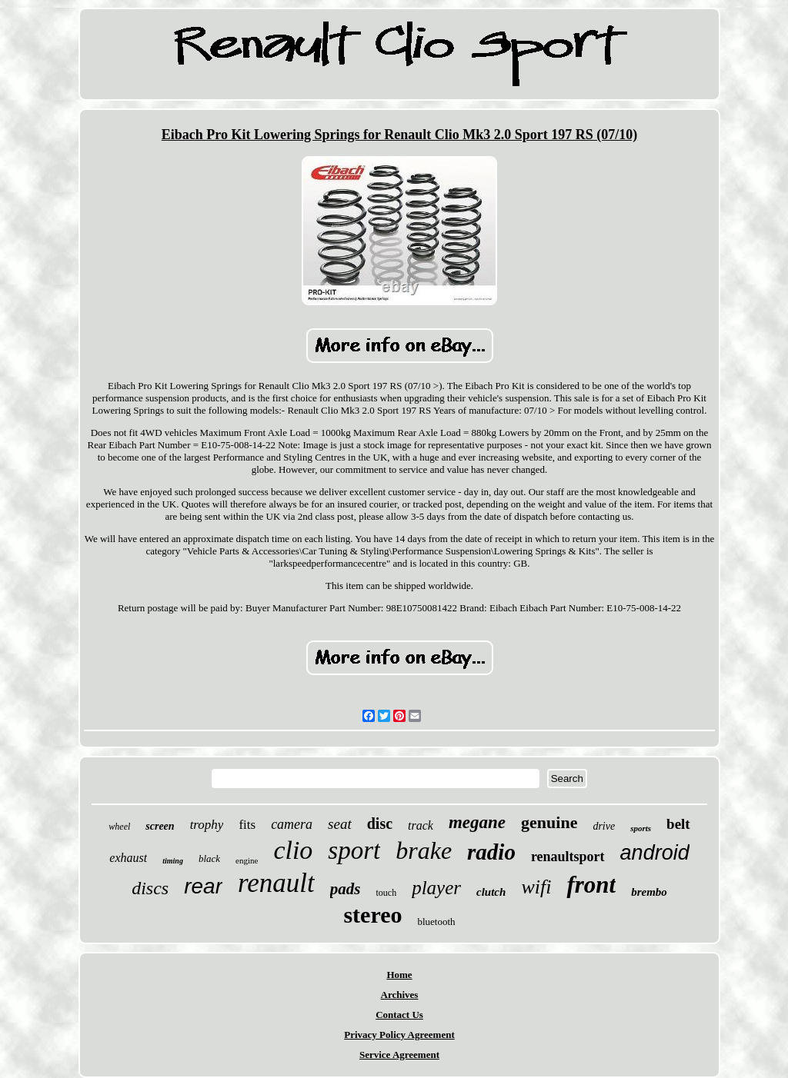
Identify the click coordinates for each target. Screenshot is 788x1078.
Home (399, 974)
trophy (207, 824)
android (655, 852)
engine (246, 860)
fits (247, 824)
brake (424, 850)
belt (678, 824)
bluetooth (436, 921)
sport (354, 850)
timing (172, 861)
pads (345, 889)
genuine (549, 822)
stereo (372, 914)
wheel (119, 826)
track (420, 825)
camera (291, 824)
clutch (491, 892)
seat (340, 824)
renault (276, 883)
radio (491, 852)
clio (292, 850)
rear (203, 886)
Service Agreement (399, 1054)
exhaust (128, 857)
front (591, 884)
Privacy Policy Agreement (399, 1034)
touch (386, 892)
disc (379, 823)
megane (477, 822)
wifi (536, 887)
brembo (649, 892)
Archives (400, 994)
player (436, 887)
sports (640, 828)
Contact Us (399, 1014)
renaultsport (568, 856)
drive (604, 826)
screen (159, 826)
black (209, 858)
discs (150, 888)
